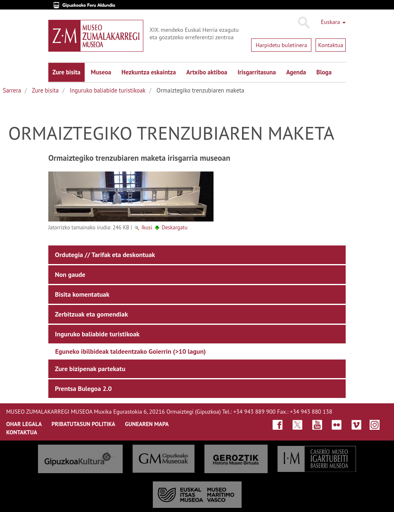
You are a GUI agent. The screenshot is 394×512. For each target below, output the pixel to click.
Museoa (101, 72)
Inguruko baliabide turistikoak (108, 90)
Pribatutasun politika (83, 424)
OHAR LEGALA (24, 424)
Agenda (296, 72)
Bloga (324, 72)
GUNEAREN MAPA (147, 424)
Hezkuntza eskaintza (148, 72)
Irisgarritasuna (256, 72)
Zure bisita (66, 72)
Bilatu (303, 23)
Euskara (333, 22)
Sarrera (12, 90)
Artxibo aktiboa (206, 72)
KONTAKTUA (21, 432)
